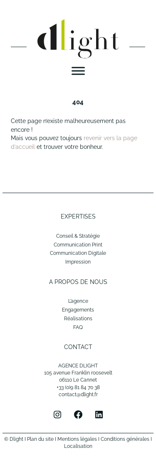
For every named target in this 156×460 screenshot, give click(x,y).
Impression (78, 262)
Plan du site (40, 439)
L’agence (78, 301)
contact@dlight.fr (78, 394)
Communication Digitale (78, 253)
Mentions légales (77, 439)
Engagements (78, 310)
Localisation (78, 446)
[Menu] (78, 71)
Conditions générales (125, 439)
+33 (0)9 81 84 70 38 (78, 387)
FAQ (78, 327)
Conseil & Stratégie (78, 236)
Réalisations (78, 319)
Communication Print (78, 245)
